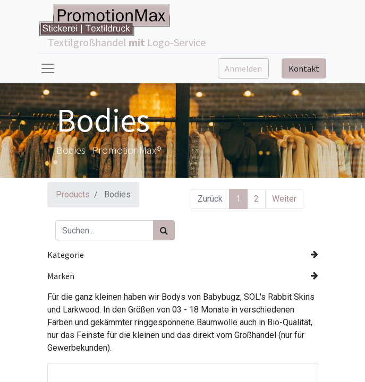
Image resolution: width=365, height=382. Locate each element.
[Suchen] (164, 230)
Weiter (284, 199)
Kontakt (303, 68)
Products (73, 194)
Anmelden (243, 68)
